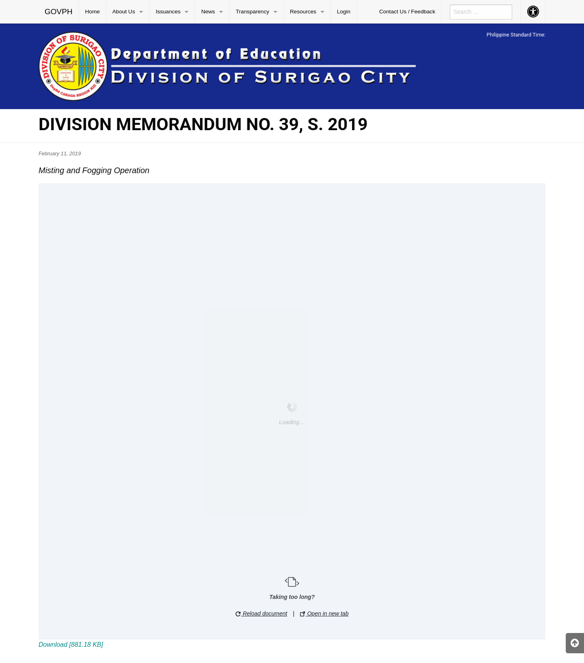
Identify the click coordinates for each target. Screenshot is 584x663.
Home (92, 12)
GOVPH (59, 11)
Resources (303, 12)
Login (343, 12)
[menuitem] (59, 12)
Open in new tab (324, 613)
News (208, 12)
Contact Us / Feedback (407, 12)
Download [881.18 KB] (71, 644)
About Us (123, 12)
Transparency (252, 12)
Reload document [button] (262, 613)
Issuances (168, 12)
